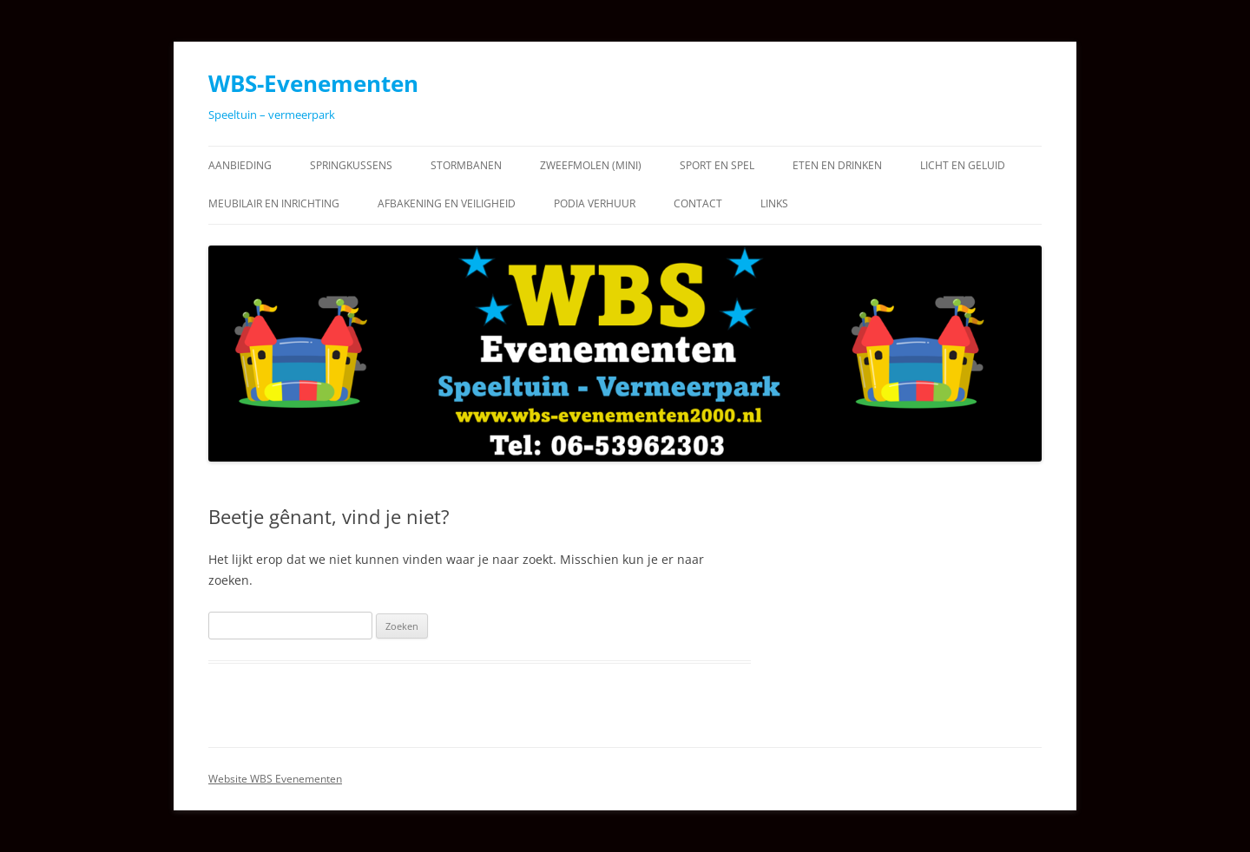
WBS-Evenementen (313, 83)
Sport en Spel (717, 165)
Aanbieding (240, 165)
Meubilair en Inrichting (273, 203)
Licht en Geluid (962, 165)
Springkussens (351, 165)
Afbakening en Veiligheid (447, 203)
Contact (698, 203)
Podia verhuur (594, 203)
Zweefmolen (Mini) (590, 165)
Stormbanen (466, 165)
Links (774, 203)
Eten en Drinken (837, 165)
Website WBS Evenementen (275, 778)
